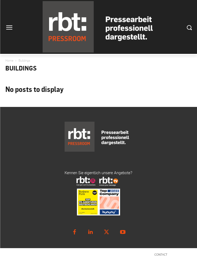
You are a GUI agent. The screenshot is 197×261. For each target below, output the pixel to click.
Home (9, 60)
